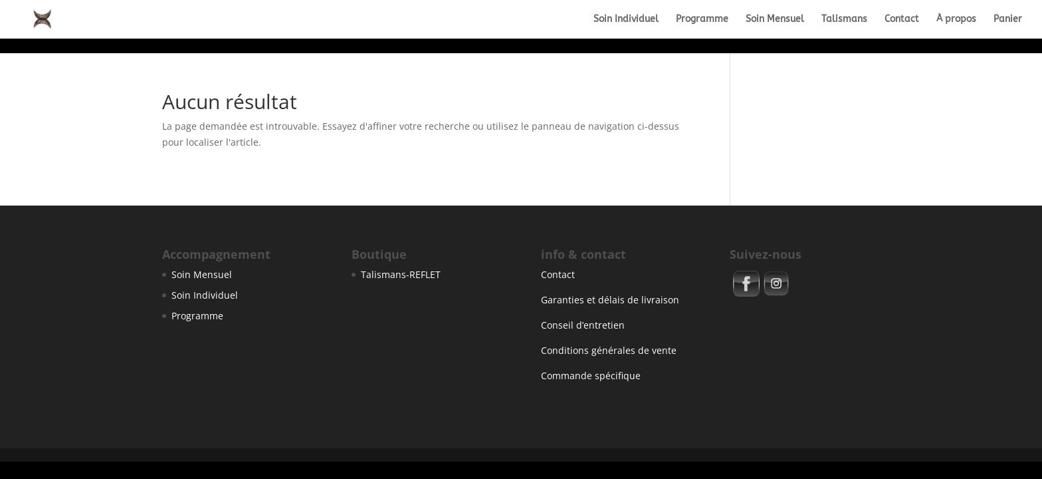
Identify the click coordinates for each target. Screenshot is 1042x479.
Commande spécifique (591, 375)
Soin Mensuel (775, 20)
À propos (956, 20)
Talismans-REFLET (401, 274)
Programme (702, 20)
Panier (1007, 20)
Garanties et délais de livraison (610, 299)
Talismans (844, 20)
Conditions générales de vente (609, 350)
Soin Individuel (626, 20)
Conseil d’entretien (583, 325)
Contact (902, 20)
